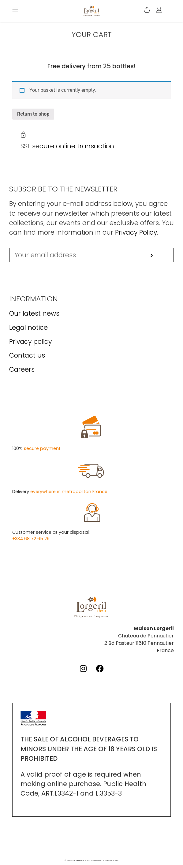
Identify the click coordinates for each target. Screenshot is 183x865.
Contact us (27, 355)
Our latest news (34, 313)
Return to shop (33, 114)
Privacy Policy (136, 232)
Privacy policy (30, 341)
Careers (22, 369)
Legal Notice (78, 860)
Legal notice (28, 327)
